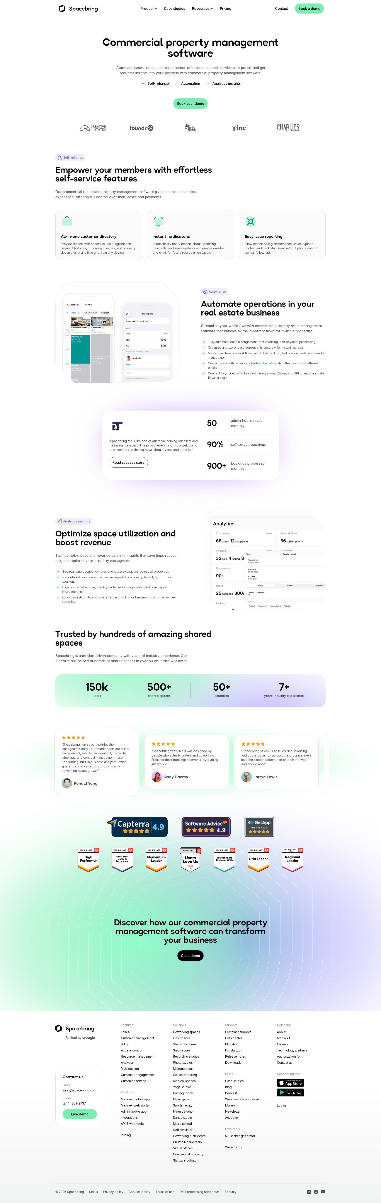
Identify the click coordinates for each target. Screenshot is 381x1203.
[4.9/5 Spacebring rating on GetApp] (259, 827)
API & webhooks (133, 1123)
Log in (281, 1105)
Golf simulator (182, 1130)
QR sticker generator (240, 1136)
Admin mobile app (134, 1111)
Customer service (133, 1081)
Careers (283, 1044)
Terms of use (164, 1192)
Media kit (283, 1038)
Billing (125, 1044)
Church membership (187, 1142)
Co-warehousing (185, 1075)
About (281, 1032)
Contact (281, 8)
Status (93, 1192)
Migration (231, 1044)
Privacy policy (113, 1192)
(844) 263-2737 (74, 1103)
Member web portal (135, 1105)
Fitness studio (183, 1111)
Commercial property (188, 1154)
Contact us (284, 1062)
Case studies (174, 8)
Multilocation (130, 1068)
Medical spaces (184, 1081)
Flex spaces (181, 1038)
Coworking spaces (186, 1032)
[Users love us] (190, 860)
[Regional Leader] (292, 860)
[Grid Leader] (258, 860)
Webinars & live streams (242, 1099)
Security (230, 1192)
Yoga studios (182, 1087)
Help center (233, 1038)
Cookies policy (139, 1192)
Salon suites (181, 1050)
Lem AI (125, 1032)
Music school (182, 1123)
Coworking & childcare (189, 1136)
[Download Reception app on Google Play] (290, 1092)
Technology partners (292, 1050)
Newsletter (233, 1111)
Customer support (238, 1032)
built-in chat (259, 363)
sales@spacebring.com (79, 1090)
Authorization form (290, 1056)
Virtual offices (183, 1148)
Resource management (137, 1056)
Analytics (127, 1062)
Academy (232, 1117)
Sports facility (182, 1105)
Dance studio (182, 1117)
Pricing (225, 8)
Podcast (231, 1093)
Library (230, 1105)
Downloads (233, 1062)
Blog (228, 1087)
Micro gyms (181, 1099)
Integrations (129, 1117)
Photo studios (183, 1062)
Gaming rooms (183, 1093)
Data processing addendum (199, 1192)
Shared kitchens (184, 1044)
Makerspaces (183, 1068)
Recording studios (186, 1056)
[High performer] (88, 860)
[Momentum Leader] (156, 860)
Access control (131, 1050)
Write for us (233, 1147)
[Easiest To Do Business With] (224, 860)
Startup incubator (185, 1160)
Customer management (137, 1038)
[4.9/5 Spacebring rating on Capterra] (137, 827)
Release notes (235, 1056)
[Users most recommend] (122, 860)
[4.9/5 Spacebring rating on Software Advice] (206, 827)
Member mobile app (135, 1099)
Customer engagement (137, 1075)
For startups (233, 1050)
